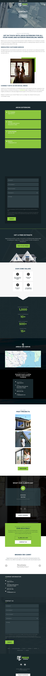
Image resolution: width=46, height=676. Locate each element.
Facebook (22, 90)
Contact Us (23, 542)
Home (9, 648)
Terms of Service (34, 209)
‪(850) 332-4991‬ (23, 1)
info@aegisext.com (12, 142)
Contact (35, 648)
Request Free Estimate (23, 674)
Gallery (24, 648)
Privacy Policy (27, 209)
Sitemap (27, 650)
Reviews (29, 648)
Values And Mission (16, 648)
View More (23, 468)
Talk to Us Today (23, 245)
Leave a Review (23, 515)
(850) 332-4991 (23, 538)
